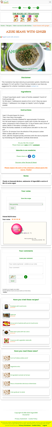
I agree (44, 425)
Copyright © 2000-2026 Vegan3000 (26, 413)
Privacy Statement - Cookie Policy (30, 425)
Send (12, 281)
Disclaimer (26, 415)
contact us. (35, 86)
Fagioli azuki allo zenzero (9, 37)
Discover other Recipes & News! (26, 162)
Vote (12, 208)
